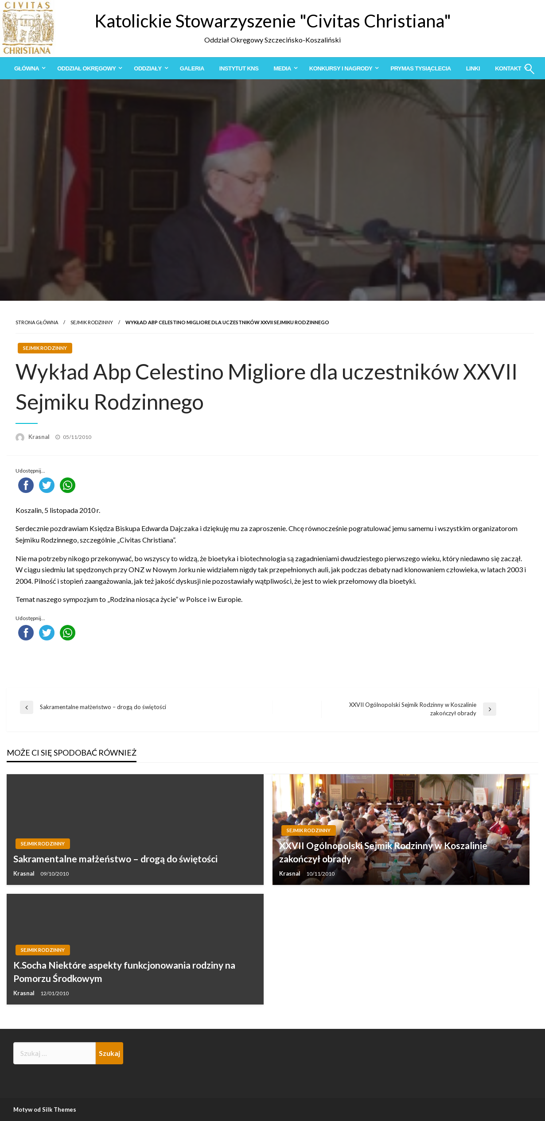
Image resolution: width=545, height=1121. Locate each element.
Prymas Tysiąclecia (420, 68)
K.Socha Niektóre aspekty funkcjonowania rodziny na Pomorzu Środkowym (124, 971)
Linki (473, 68)
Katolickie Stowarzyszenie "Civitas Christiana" (272, 20)
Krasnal (39, 436)
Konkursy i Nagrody (340, 68)
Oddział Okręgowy (86, 68)
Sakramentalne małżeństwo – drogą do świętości (115, 858)
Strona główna (37, 322)
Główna (26, 68)
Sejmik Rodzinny (91, 322)
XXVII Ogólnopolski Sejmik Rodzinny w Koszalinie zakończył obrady (383, 852)
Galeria (192, 68)
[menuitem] (28, 68)
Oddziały (147, 68)
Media (282, 68)
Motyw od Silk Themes (44, 1109)
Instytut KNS (239, 68)
